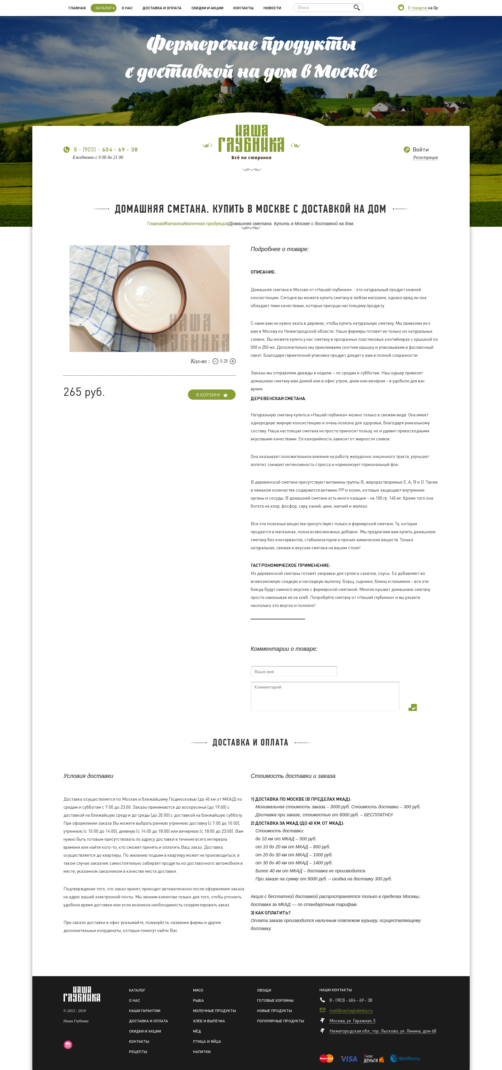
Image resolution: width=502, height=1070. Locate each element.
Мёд (197, 1031)
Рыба (198, 1000)
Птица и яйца (207, 1041)
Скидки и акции (207, 7)
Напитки (202, 1051)
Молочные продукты (214, 1010)
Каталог (174, 223)
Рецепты (138, 1051)
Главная (77, 7)
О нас (127, 7)
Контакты (243, 7)
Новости (272, 7)
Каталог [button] (105, 7)
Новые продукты (274, 1010)
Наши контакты (336, 989)
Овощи (264, 990)
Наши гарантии (144, 1010)
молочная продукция (206, 223)
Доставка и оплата (162, 7)
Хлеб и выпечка (209, 1020)
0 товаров (417, 7)
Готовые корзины (275, 1000)
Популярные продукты (280, 1020)
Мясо (198, 990)
